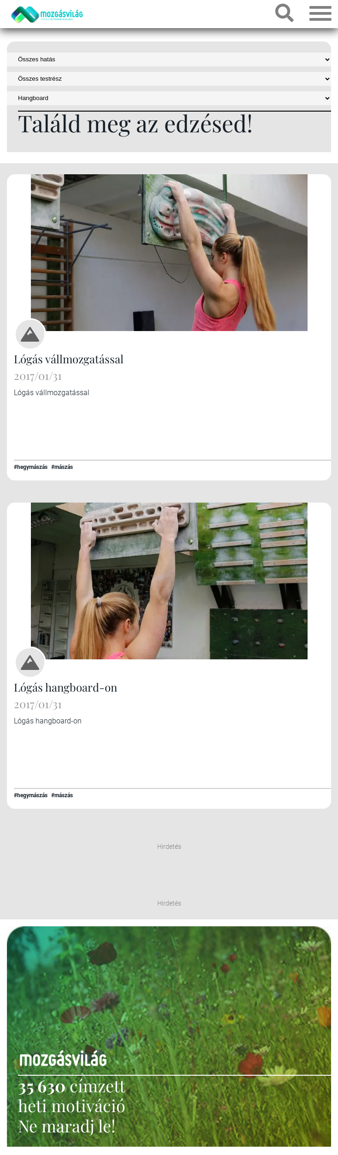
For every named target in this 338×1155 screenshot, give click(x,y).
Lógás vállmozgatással (69, 358)
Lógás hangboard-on (65, 687)
